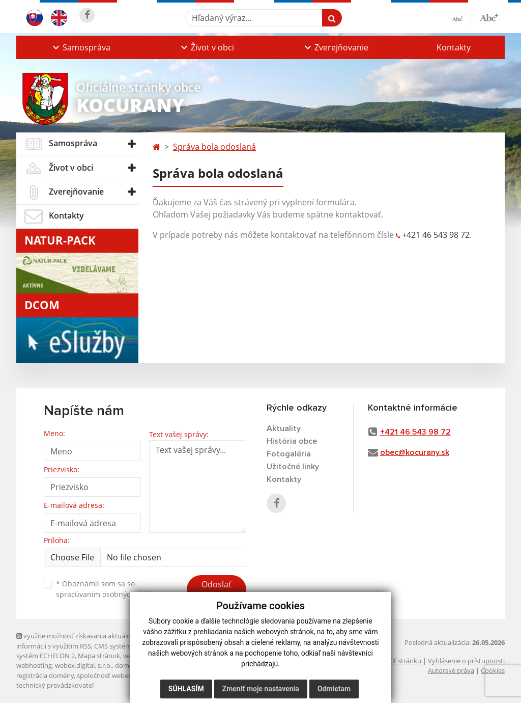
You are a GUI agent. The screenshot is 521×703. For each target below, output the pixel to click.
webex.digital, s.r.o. (83, 665)
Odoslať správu (216, 590)
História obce (292, 441)
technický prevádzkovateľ (55, 685)
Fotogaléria (289, 454)
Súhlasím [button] (186, 689)
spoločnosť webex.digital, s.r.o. (123, 675)
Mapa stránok (99, 655)
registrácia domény (45, 675)
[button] (80, 47)
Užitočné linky (293, 467)
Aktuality (284, 428)
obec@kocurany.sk (414, 452)
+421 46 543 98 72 (436, 234)
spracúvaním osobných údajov (108, 594)
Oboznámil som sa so (108, 589)
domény (127, 665)
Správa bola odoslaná (214, 146)
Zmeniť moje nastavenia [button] (260, 689)
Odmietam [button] (334, 689)
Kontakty (454, 47)
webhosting (34, 665)
